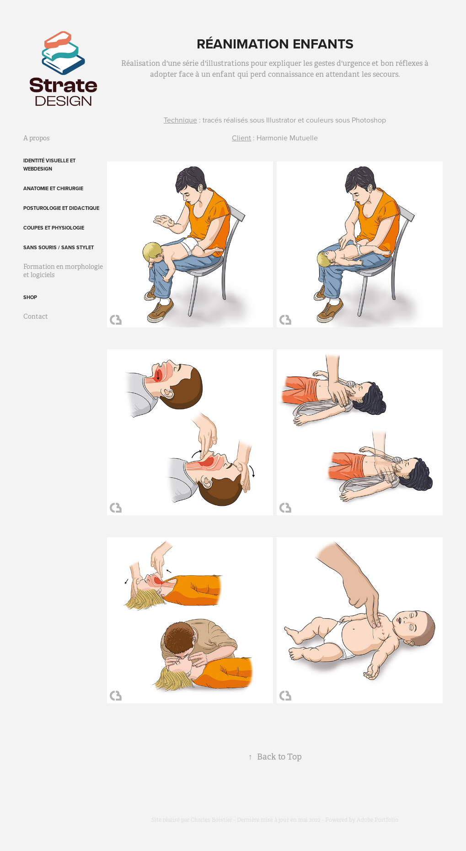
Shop (30, 297)
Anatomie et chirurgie (53, 188)
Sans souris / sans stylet (58, 247)
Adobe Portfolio (377, 820)
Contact (35, 316)
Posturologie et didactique (61, 208)
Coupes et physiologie (53, 227)
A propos (36, 138)
